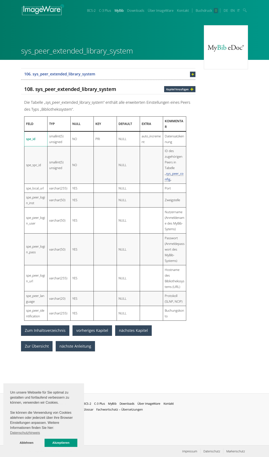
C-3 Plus (105, 10)
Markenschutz (235, 451)
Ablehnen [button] (26, 442)
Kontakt (183, 10)
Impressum (189, 451)
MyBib (119, 10)
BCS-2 (91, 10)
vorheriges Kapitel (92, 330)
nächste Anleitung (75, 346)
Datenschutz (211, 451)
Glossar (88, 409)
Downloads (135, 10)
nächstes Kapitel (133, 330)
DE (226, 10)
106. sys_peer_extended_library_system (59, 73)
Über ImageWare (160, 10)
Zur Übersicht (37, 346)
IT (238, 10)
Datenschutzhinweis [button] (25, 433)
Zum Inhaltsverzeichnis (45, 330)
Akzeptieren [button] (61, 442)
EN (233, 10)
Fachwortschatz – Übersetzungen (119, 409)
